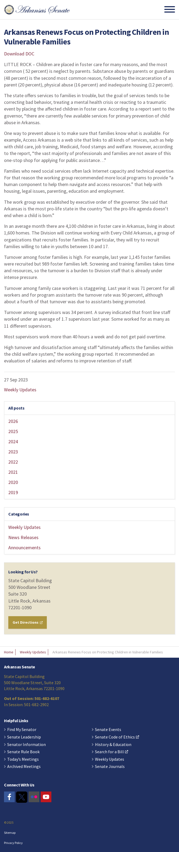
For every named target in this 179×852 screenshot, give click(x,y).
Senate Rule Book (23, 751)
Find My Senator (21, 729)
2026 (13, 421)
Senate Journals (110, 766)
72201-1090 (20, 607)
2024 (13, 441)
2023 (13, 452)
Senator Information (26, 744)
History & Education (113, 744)
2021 (13, 472)
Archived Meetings (24, 766)
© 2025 (8, 822)
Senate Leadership (24, 737)
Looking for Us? (23, 571)
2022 (13, 462)
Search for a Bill (111, 751)
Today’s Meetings (23, 759)
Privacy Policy (13, 843)
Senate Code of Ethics (117, 737)
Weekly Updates (20, 390)
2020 (13, 482)
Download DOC (19, 54)
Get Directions (28, 622)
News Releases (23, 537)
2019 (13, 492)
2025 (13, 431)
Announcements (24, 547)
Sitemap (10, 833)
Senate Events (108, 729)
